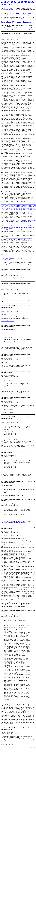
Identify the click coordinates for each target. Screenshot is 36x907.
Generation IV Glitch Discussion (17, 25)
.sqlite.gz (21, 22)
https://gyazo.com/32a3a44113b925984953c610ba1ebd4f (18, 248)
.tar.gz (5, 22)
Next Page (32, 34)
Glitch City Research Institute (20, 16)
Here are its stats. (7, 378)
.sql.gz (11, 22)
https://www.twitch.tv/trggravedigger (19, 282)
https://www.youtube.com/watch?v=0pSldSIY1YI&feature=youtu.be (11, 308)
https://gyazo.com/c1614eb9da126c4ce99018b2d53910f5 (18, 242)
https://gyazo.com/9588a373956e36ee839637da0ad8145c (18, 245)
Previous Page (5, 34)
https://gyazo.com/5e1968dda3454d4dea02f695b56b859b (18, 243)
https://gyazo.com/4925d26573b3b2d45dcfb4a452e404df (18, 261)
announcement (9, 11)
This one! (4, 370)
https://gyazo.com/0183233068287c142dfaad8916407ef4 (18, 246)
